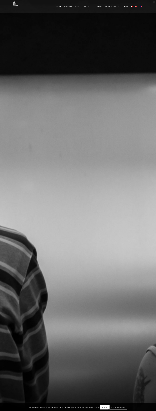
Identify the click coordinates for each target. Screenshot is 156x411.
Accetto (104, 407)
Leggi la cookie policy (118, 407)
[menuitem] (58, 6)
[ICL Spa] (15, 6)
